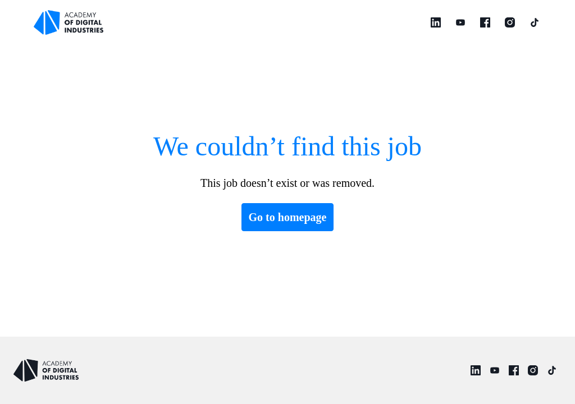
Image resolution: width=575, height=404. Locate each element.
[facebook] (485, 22)
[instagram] (510, 22)
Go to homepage (288, 217)
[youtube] (460, 22)
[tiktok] (534, 22)
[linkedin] (436, 22)
